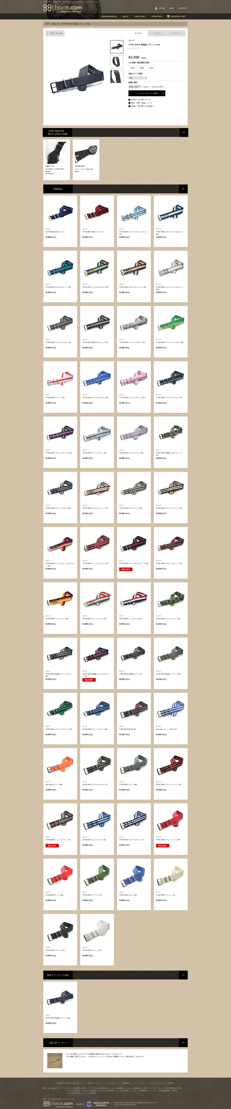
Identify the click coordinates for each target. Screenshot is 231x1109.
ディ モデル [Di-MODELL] (98, 1088)
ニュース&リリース (113, 1083)
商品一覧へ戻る (55, 33)
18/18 (132, 68)
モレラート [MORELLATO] (75, 1088)
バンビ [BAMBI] (117, 1088)
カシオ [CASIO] (122, 1091)
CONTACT (183, 8)
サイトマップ (160, 1083)
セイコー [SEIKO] (89, 1091)
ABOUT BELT (140, 16)
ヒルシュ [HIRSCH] (133, 1088)
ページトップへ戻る (183, 132)
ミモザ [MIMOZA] (74, 1093)
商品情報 (138, 33)
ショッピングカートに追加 (146, 93)
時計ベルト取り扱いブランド (76, 1083)
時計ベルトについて (96, 1083)
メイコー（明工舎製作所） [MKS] (163, 1091)
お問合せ (171, 1083)
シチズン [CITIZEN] (106, 1091)
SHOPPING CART (178, 16)
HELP (171, 8)
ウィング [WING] (89, 1093)
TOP (47, 24)
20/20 (142, 68)
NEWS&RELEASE (109, 16)
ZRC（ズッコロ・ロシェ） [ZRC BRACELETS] (162, 1088)
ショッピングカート (138, 1083)
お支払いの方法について (141, 100)
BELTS (125, 16)
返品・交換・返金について (141, 103)
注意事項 (176, 33)
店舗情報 (126, 1083)
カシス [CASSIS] (73, 1091)
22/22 (151, 68)
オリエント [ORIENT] (139, 1091)
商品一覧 (55, 24)
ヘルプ (150, 1083)
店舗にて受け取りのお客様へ (142, 106)
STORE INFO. (157, 16)
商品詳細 (157, 33)
